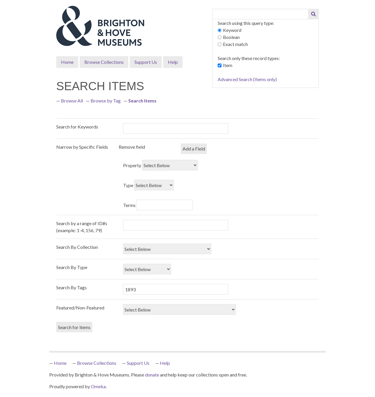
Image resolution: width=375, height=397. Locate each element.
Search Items (142, 100)
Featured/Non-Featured (80, 307)
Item (227, 65)
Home (67, 62)
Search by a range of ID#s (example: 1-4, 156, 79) (81, 226)
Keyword (232, 30)
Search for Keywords (77, 126)
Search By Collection (77, 247)
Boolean (231, 37)
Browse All (72, 100)
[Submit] (313, 14)
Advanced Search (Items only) (247, 79)
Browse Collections (104, 62)
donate (152, 374)
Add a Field (194, 148)
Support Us (145, 62)
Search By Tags (71, 287)
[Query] (260, 14)
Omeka (98, 386)
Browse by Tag (106, 100)
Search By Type (71, 267)
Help (173, 62)
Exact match (235, 44)
